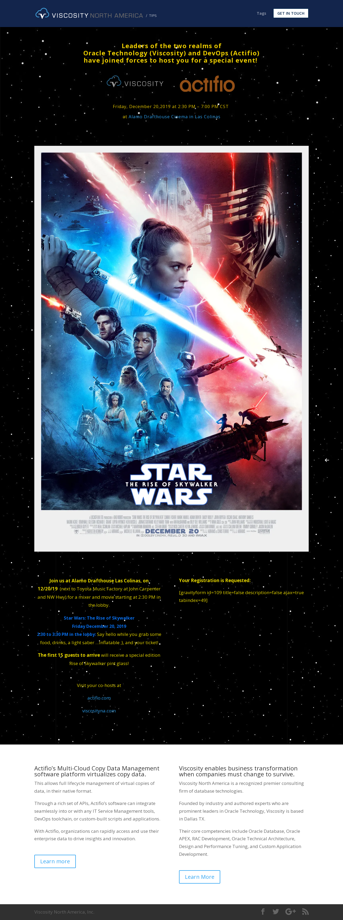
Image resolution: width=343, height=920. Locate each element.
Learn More (199, 876)
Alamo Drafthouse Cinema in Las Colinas (175, 117)
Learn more (55, 861)
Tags (261, 14)
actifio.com (99, 698)
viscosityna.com (99, 711)
